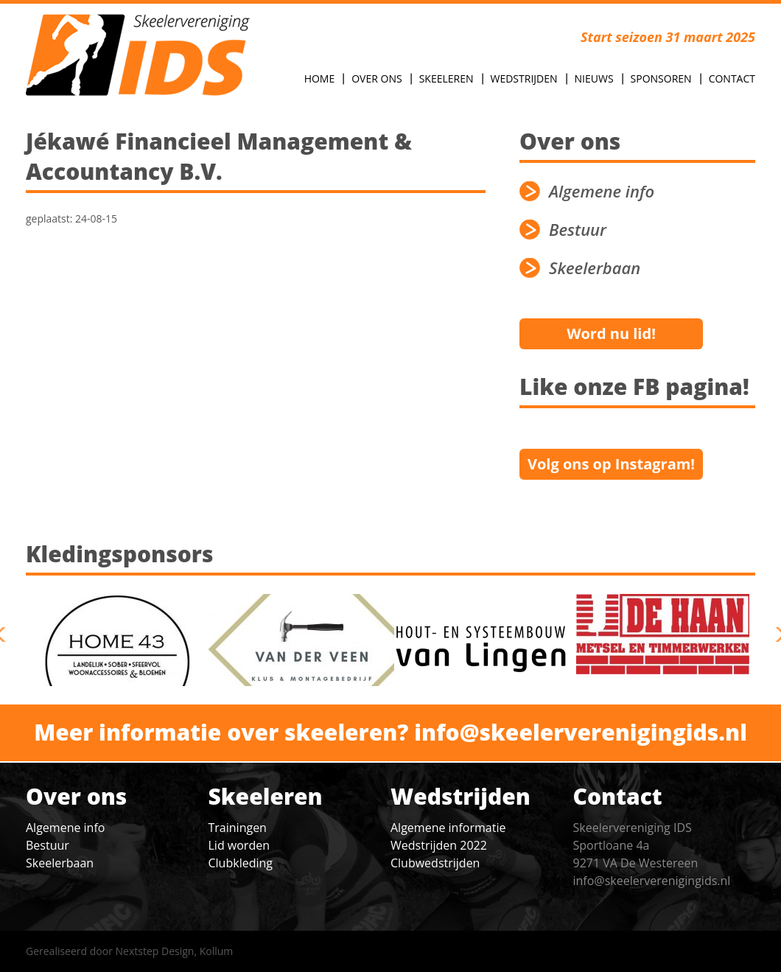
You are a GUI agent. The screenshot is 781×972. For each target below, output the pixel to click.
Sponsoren (661, 78)
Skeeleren (446, 78)
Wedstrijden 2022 (438, 845)
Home (319, 78)
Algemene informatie (447, 827)
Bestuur (577, 229)
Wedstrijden (524, 78)
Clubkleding (241, 863)
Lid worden (239, 845)
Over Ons (376, 78)
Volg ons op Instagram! (611, 464)
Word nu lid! (611, 333)
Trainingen (238, 827)
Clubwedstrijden (435, 863)
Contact (732, 78)
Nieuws (594, 78)
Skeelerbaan (594, 268)
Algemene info (601, 191)
